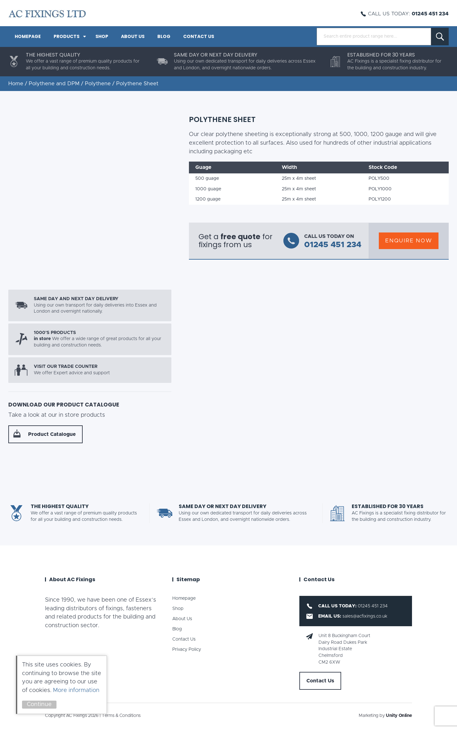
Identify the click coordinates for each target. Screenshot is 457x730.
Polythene (98, 83)
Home (15, 83)
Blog (163, 36)
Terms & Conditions (121, 715)
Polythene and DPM (54, 83)
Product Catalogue (52, 434)
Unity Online (399, 715)
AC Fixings (47, 14)
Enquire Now (408, 240)
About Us (133, 36)
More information (76, 690)
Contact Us (198, 36)
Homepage (28, 36)
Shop (101, 36)
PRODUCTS (66, 36)
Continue (39, 704)
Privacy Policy (186, 649)
